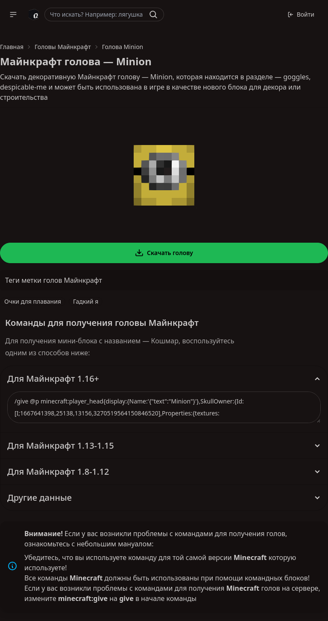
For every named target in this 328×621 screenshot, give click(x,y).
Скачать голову (164, 253)
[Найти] (153, 14)
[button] (13, 14)
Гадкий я (85, 301)
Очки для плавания (32, 301)
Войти (300, 14)
